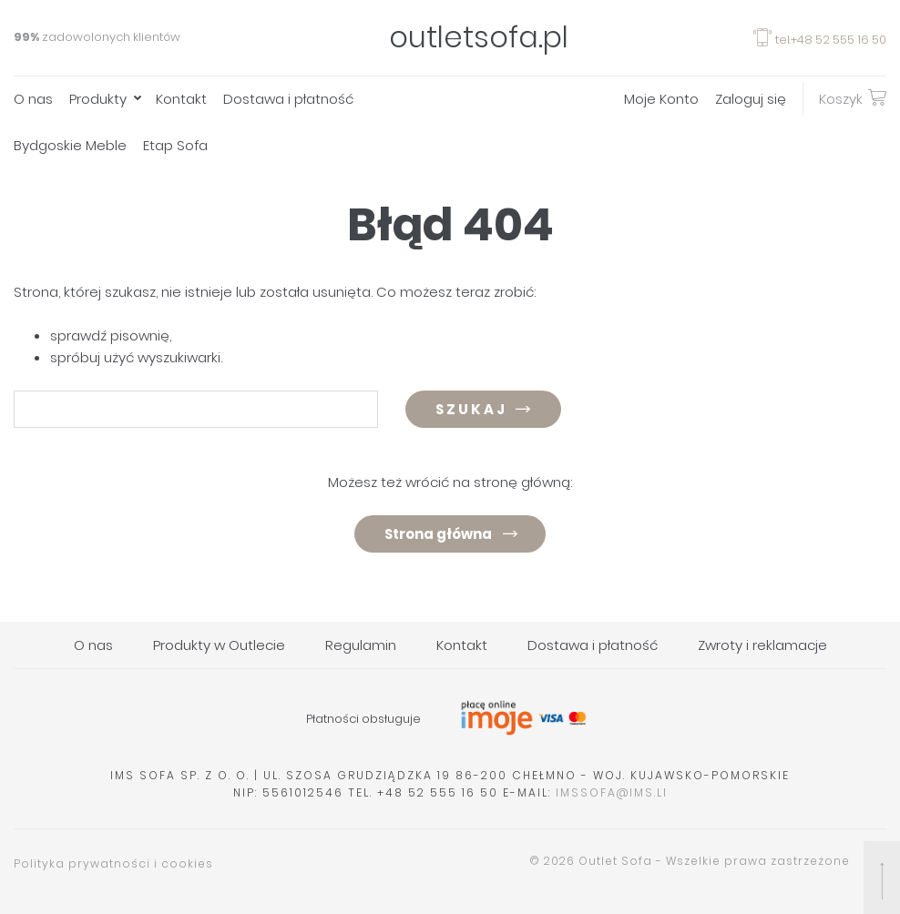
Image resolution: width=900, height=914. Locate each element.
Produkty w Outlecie (219, 645)
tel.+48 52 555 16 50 (819, 39)
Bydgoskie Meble (70, 145)
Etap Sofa (175, 145)
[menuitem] (41, 99)
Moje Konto (661, 98)
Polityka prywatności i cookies (113, 863)
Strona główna (438, 533)
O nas (33, 98)
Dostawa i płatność (288, 98)
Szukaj (471, 409)
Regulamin (360, 645)
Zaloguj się (750, 98)
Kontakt (181, 98)
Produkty (98, 98)
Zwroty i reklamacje (762, 645)
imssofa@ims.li (612, 792)
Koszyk (852, 97)
